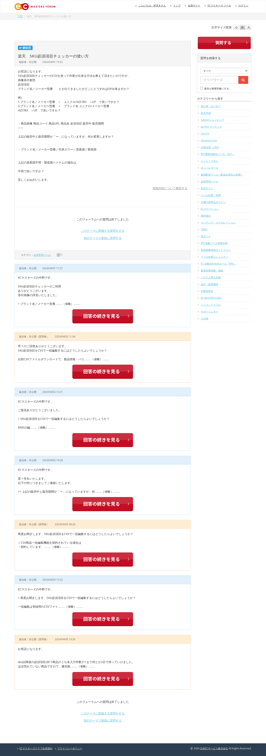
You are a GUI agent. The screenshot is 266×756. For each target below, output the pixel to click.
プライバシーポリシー (69, 748)
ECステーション (210, 209)
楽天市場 (206, 113)
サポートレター (209, 311)
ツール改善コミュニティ (214, 257)
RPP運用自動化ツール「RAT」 (218, 154)
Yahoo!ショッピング (212, 120)
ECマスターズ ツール (219, 5)
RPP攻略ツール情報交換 (214, 243)
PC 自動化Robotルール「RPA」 (218, 263)
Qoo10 (205, 133)
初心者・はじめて (211, 106)
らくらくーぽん (209, 161)
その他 (204, 318)
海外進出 (206, 215)
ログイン (243, 5)
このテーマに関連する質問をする (102, 231)
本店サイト (207, 188)
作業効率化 (207, 291)
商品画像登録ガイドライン (216, 250)
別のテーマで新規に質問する (103, 238)
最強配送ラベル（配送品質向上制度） (222, 174)
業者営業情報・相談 (212, 270)
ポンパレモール (209, 168)
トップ (177, 5)
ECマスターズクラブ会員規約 (36, 748)
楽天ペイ (206, 236)
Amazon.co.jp (209, 140)
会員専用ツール (42, 255)
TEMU (204, 229)
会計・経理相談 (209, 284)
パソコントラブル (211, 305)
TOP (20, 16)
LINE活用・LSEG (210, 147)
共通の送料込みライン (213, 202)
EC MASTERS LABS (211, 298)
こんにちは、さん (152, 5)
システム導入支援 (211, 277)
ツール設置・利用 (211, 195)
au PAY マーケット (211, 126)
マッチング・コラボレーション (218, 222)
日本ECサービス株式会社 (214, 748)
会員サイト (194, 5)
